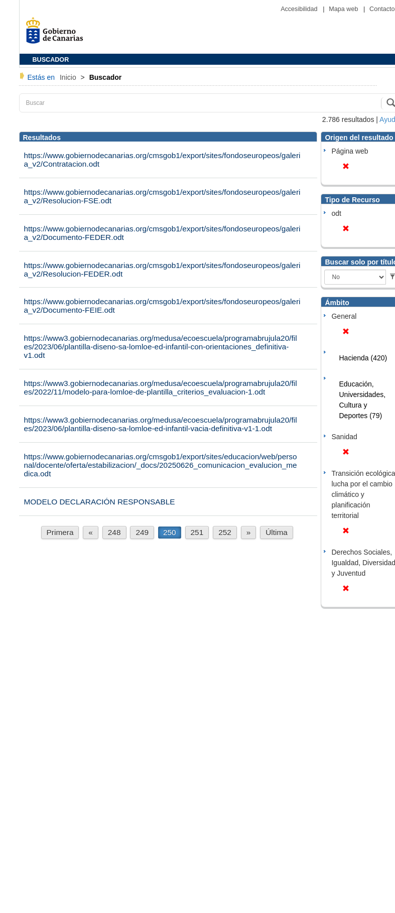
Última (277, 532)
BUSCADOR (51, 59)
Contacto (381, 9)
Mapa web (344, 9)
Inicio (69, 77)
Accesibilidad (300, 9)
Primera (60, 532)
